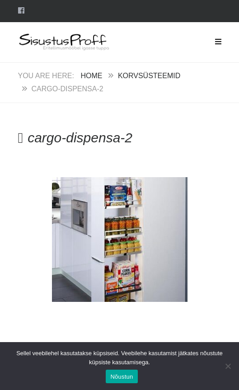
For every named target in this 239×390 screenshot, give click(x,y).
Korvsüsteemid (149, 76)
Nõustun (121, 376)
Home (91, 76)
